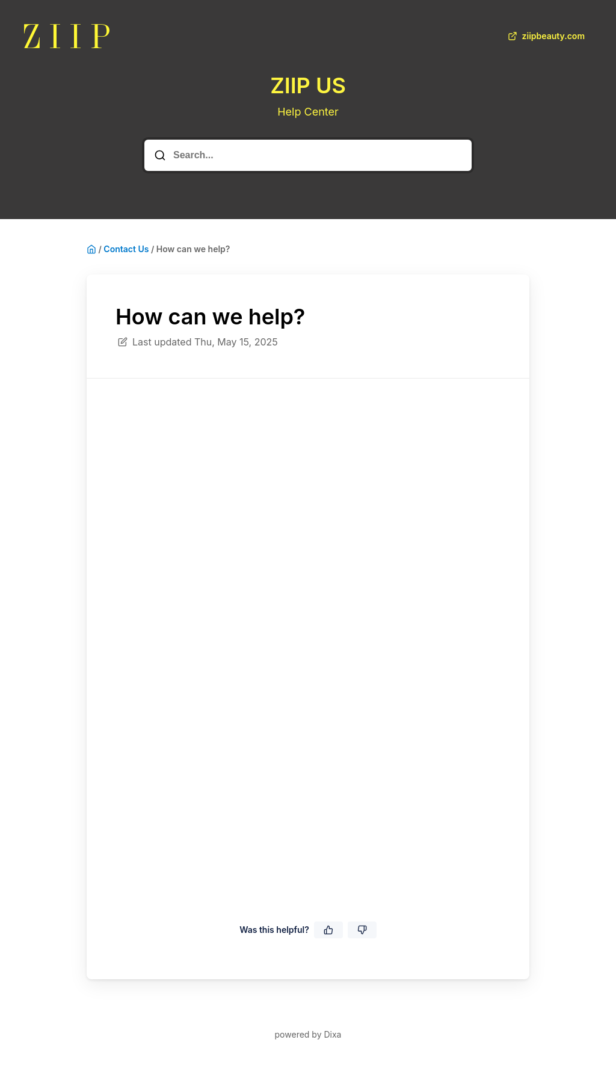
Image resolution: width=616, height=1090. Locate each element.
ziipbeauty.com (545, 36)
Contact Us (126, 249)
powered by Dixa (308, 1034)
